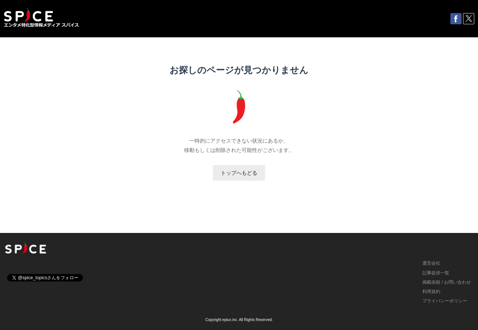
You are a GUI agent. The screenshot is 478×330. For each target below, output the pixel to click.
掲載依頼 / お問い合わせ (446, 282)
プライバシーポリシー (444, 300)
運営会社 (431, 263)
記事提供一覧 (435, 272)
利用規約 (431, 291)
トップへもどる (239, 173)
